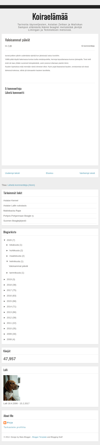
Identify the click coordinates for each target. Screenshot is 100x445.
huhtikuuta (14, 250)
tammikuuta (15, 272)
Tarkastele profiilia (15, 427)
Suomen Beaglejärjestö (14, 220)
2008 (9, 339)
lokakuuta (14, 245)
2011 (9, 323)
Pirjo (10, 422)
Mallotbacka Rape (12, 210)
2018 (9, 285)
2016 (9, 295)
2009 (9, 334)
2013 (9, 312)
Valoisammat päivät (18, 266)
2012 (9, 317)
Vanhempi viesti (87, 173)
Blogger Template (39, 437)
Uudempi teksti (12, 173)
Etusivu (49, 173)
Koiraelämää (50, 16)
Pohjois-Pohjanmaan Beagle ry (18, 216)
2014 (9, 306)
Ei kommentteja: (88, 46)
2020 (9, 240)
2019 (9, 279)
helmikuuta (15, 261)
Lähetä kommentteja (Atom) (21, 185)
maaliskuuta (15, 256)
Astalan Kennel (10, 200)
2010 (9, 328)
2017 (9, 290)
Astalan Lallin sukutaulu (15, 205)
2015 (9, 301)
